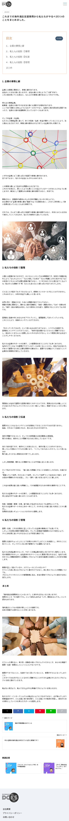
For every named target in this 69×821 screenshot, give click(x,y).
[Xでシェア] (7, 711)
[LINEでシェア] (51, 711)
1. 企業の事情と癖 (15, 46)
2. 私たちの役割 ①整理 (18, 51)
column (7, 12)
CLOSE (59, 39)
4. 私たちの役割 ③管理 (18, 62)
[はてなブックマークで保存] (29, 711)
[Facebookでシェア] (18, 711)
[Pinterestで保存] (40, 711)
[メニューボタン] (65, 4)
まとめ (9, 67)
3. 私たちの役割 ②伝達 (18, 57)
